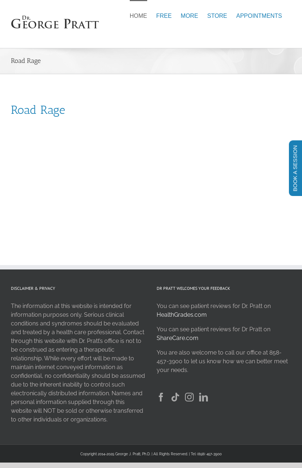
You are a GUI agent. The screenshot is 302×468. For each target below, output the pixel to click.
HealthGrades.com (182, 314)
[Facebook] (161, 397)
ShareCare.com (177, 338)
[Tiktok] (175, 397)
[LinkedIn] (203, 397)
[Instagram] (189, 397)
